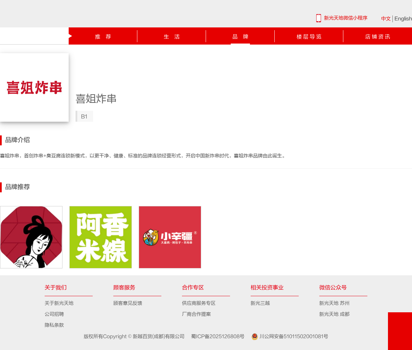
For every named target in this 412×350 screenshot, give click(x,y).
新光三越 (260, 303)
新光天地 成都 (334, 314)
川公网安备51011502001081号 (287, 336)
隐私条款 (54, 325)
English (403, 19)
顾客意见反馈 (127, 303)
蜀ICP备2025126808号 (215, 336)
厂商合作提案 (196, 314)
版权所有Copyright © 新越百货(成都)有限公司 (135, 336)
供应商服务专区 (199, 303)
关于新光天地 (59, 303)
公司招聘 (54, 314)
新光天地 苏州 (334, 303)
